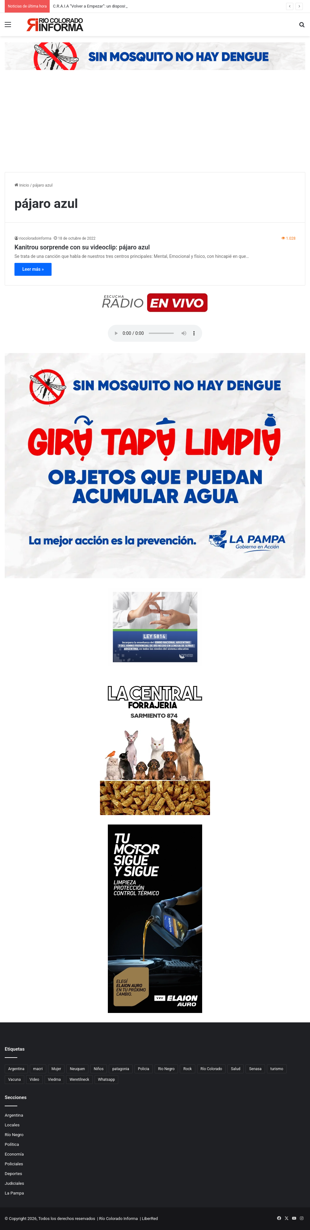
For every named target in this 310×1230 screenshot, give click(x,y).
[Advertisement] (155, 125)
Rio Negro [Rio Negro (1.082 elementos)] (166, 1069)
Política (12, 1144)
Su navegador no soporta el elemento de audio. (155, 333)
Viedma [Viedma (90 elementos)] (54, 1079)
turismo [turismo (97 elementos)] (276, 1069)
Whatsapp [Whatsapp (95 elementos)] (106, 1079)
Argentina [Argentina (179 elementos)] (16, 1069)
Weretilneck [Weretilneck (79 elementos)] (79, 1079)
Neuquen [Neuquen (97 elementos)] (77, 1069)
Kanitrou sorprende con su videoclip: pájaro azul (82, 247)
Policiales (14, 1163)
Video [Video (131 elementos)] (34, 1079)
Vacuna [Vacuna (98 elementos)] (14, 1079)
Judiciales (14, 1183)
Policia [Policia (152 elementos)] (143, 1069)
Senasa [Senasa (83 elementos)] (255, 1069)
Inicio (21, 185)
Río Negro (14, 1134)
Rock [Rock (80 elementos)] (187, 1069)
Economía (14, 1154)
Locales (12, 1124)
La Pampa (14, 1192)
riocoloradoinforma (35, 238)
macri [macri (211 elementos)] (38, 1069)
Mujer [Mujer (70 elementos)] (56, 1069)
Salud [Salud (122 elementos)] (235, 1069)
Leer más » (33, 269)
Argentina (14, 1115)
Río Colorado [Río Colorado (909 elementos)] (211, 1069)
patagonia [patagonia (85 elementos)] (120, 1069)
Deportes (13, 1173)
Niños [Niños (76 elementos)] (98, 1069)
